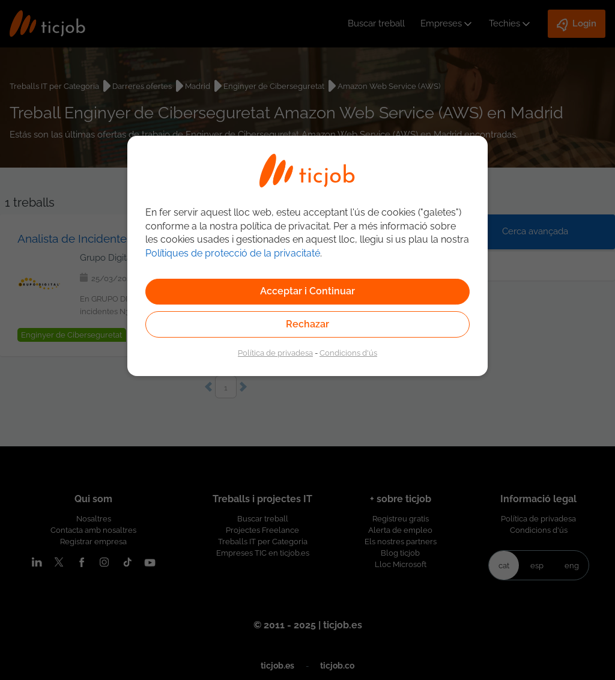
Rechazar (307, 324)
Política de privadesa (275, 352)
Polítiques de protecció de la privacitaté (232, 253)
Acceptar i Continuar (307, 291)
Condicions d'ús (348, 352)
